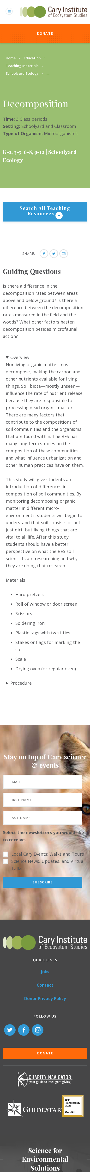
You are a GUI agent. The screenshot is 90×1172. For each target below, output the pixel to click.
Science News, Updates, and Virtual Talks (47, 864)
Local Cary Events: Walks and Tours (47, 854)
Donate (45, 33)
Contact (45, 985)
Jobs (45, 971)
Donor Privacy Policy (45, 998)
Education (32, 58)
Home (11, 58)
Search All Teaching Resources (45, 210)
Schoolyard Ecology (22, 73)
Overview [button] (19, 357)
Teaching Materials (22, 65)
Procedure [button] (21, 683)
